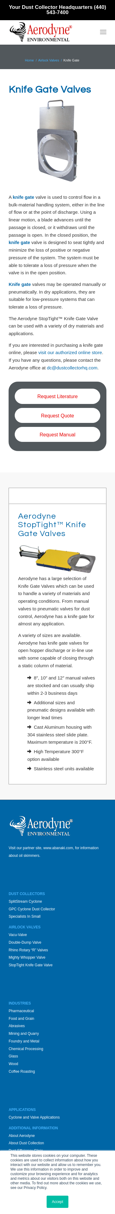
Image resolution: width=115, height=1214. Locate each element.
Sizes (18, 495)
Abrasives (17, 1026)
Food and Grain (21, 1018)
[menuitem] (103, 32)
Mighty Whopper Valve (27, 957)
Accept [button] (57, 1202)
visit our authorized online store (70, 352)
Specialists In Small (24, 916)
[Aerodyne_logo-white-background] (48, 32)
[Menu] (103, 32)
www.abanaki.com (58, 848)
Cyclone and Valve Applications (34, 1117)
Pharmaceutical (21, 1011)
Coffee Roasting (22, 1071)
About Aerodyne (22, 1136)
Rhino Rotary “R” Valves (28, 950)
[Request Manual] (57, 434)
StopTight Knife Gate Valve (30, 965)
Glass (13, 1056)
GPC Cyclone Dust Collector (32, 909)
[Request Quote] (57, 415)
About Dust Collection (26, 1143)
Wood (13, 1064)
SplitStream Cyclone (25, 901)
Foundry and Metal (24, 1041)
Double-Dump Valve (25, 942)
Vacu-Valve (18, 935)
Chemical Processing (26, 1049)
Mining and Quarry (24, 1033)
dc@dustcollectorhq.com (72, 367)
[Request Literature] (57, 396)
